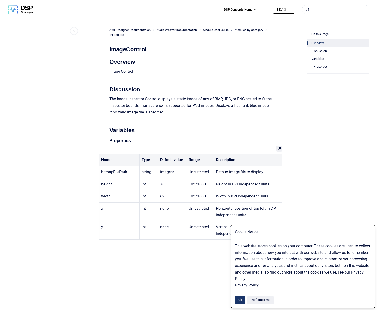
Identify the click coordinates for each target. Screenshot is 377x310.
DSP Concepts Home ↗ (240, 9)
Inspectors (116, 34)
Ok (240, 300)
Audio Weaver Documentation (177, 30)
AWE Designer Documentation (130, 30)
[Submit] (307, 9)
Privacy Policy (247, 285)
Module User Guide (216, 30)
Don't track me (260, 300)
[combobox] (335, 9)
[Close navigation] (74, 31)
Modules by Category (249, 30)
